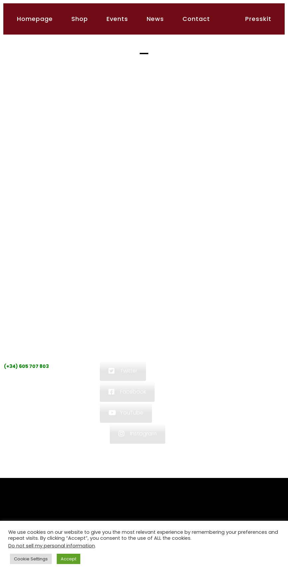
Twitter (122, 371)
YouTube (125, 412)
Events (117, 19)
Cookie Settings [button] (31, 559)
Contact (196, 19)
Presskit (258, 19)
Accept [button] (68, 559)
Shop (79, 19)
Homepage (35, 19)
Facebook (127, 392)
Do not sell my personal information (51, 545)
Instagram (137, 433)
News (155, 19)
